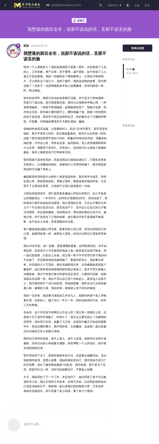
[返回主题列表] (5, 5)
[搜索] (100, 5)
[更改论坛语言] (114, 5)
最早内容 (129, 59)
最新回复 (129, 125)
